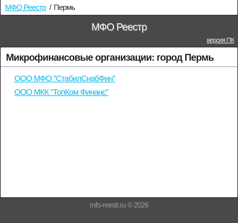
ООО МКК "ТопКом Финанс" (61, 92)
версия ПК (220, 39)
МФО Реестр (25, 7)
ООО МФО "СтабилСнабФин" (64, 78)
